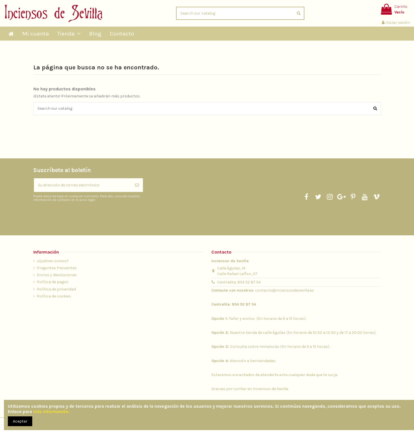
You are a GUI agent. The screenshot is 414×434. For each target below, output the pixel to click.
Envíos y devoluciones (57, 275)
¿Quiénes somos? (53, 261)
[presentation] (80, 216)
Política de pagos (52, 282)
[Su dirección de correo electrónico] (82, 185)
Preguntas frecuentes (57, 268)
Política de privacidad (56, 289)
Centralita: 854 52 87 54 (239, 282)
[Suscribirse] (137, 185)
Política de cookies (54, 296)
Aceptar (20, 421)
